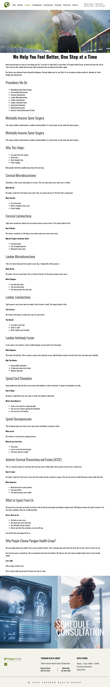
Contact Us (75, 5)
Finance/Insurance (48, 5)
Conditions (20, 5)
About (14, 5)
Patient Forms (67, 5)
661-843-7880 (100, 6)
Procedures (28, 5)
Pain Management (37, 5)
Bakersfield (99, 4)
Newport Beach (89, 4)
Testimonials (58, 5)
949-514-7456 (89, 6)
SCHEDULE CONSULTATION (79, 628)
